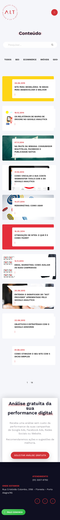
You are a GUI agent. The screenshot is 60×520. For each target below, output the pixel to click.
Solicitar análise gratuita (30, 455)
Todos (7, 59)
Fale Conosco (13, 512)
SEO (17, 59)
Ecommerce (29, 59)
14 (32, 382)
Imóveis (44, 59)
